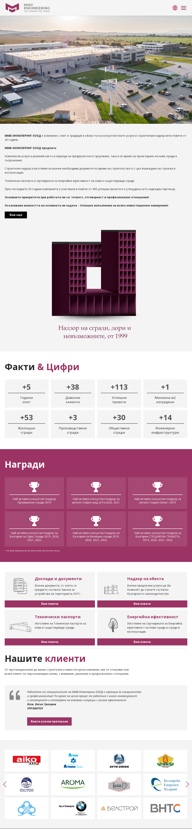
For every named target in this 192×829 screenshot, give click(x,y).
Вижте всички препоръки (62, 721)
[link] (175, 7)
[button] (4, 784)
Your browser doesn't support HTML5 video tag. (96, 70)
